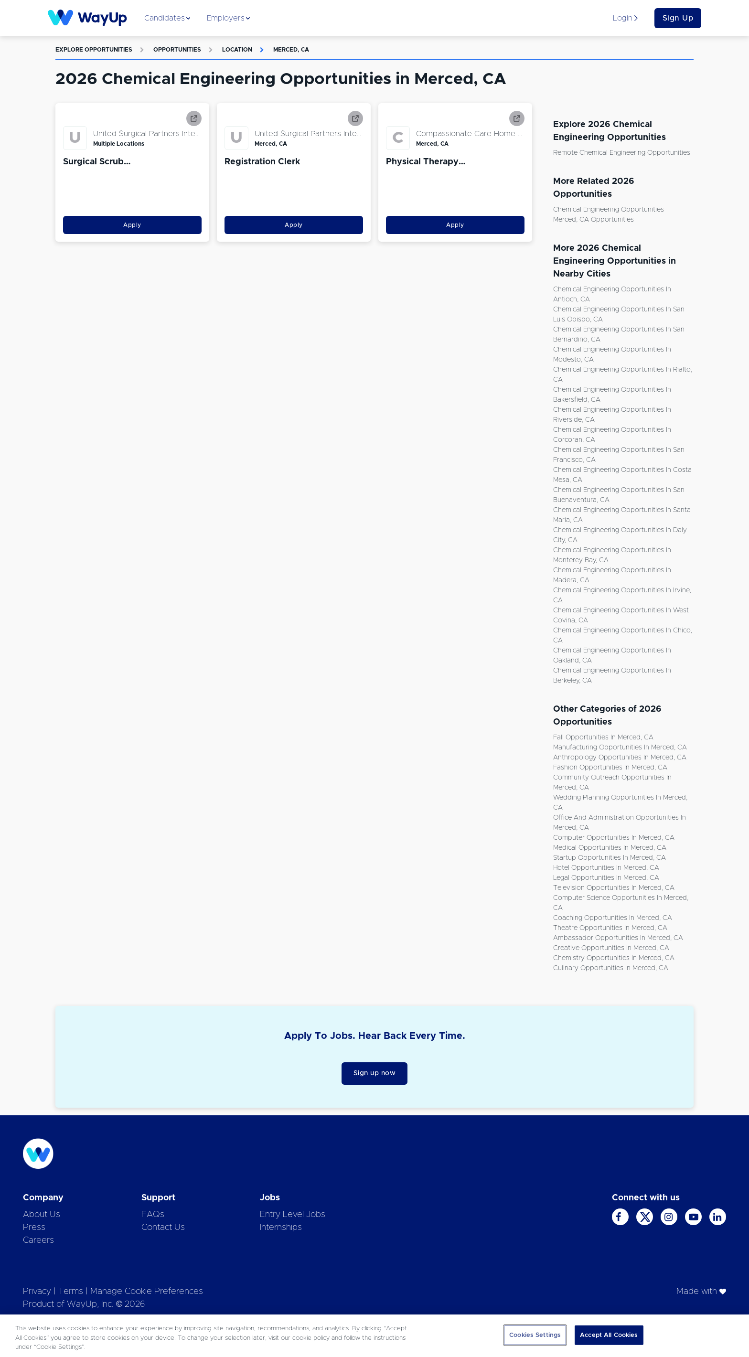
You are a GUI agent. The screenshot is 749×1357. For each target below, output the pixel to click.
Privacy (37, 1291)
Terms (70, 1291)
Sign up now (374, 1073)
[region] (374, 1335)
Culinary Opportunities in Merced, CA (610, 968)
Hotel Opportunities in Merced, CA (606, 868)
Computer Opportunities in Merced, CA (613, 837)
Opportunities (177, 50)
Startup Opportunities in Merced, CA (609, 858)
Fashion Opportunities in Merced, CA (610, 767)
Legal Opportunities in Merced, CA (606, 878)
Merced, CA (291, 50)
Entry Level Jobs (292, 1214)
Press (34, 1227)
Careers (38, 1240)
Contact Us (163, 1227)
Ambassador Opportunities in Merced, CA (618, 938)
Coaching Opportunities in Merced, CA (612, 918)
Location (237, 50)
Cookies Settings (535, 1335)
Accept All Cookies (609, 1335)
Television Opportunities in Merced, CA (613, 888)
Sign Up (678, 18)
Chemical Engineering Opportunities (608, 209)
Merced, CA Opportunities (593, 219)
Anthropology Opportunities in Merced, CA (619, 757)
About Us (41, 1214)
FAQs (152, 1214)
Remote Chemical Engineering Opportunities (621, 153)
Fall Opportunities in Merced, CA (603, 737)
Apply (132, 225)
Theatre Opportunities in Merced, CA (610, 928)
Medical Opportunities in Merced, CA (609, 847)
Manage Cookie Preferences (146, 1291)
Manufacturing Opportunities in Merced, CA (620, 747)
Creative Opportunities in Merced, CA (611, 948)
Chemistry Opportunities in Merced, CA (613, 958)
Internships (281, 1227)
